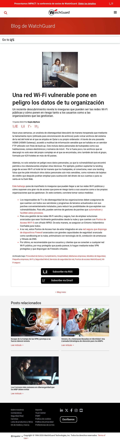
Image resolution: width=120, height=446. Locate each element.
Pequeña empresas (20, 259)
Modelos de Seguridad (96, 256)
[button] (115, 12)
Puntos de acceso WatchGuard (88, 259)
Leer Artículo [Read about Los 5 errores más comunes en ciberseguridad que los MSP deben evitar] (16, 393)
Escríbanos (68, 419)
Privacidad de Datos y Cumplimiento (41, 256)
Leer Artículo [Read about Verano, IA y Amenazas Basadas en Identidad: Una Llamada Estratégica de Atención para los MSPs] (66, 345)
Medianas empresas (77, 256)
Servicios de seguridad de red (62, 259)
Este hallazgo (18, 186)
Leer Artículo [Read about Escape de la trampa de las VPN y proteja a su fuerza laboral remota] (16, 345)
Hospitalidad (62, 256)
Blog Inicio (61, 292)
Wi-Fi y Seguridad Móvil (39, 259)
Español (16, 436)
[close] (111, 4)
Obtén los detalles (87, 3)
